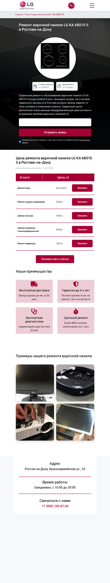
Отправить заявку (55, 132)
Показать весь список (55, 259)
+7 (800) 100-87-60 (55, 506)
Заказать (82, 187)
